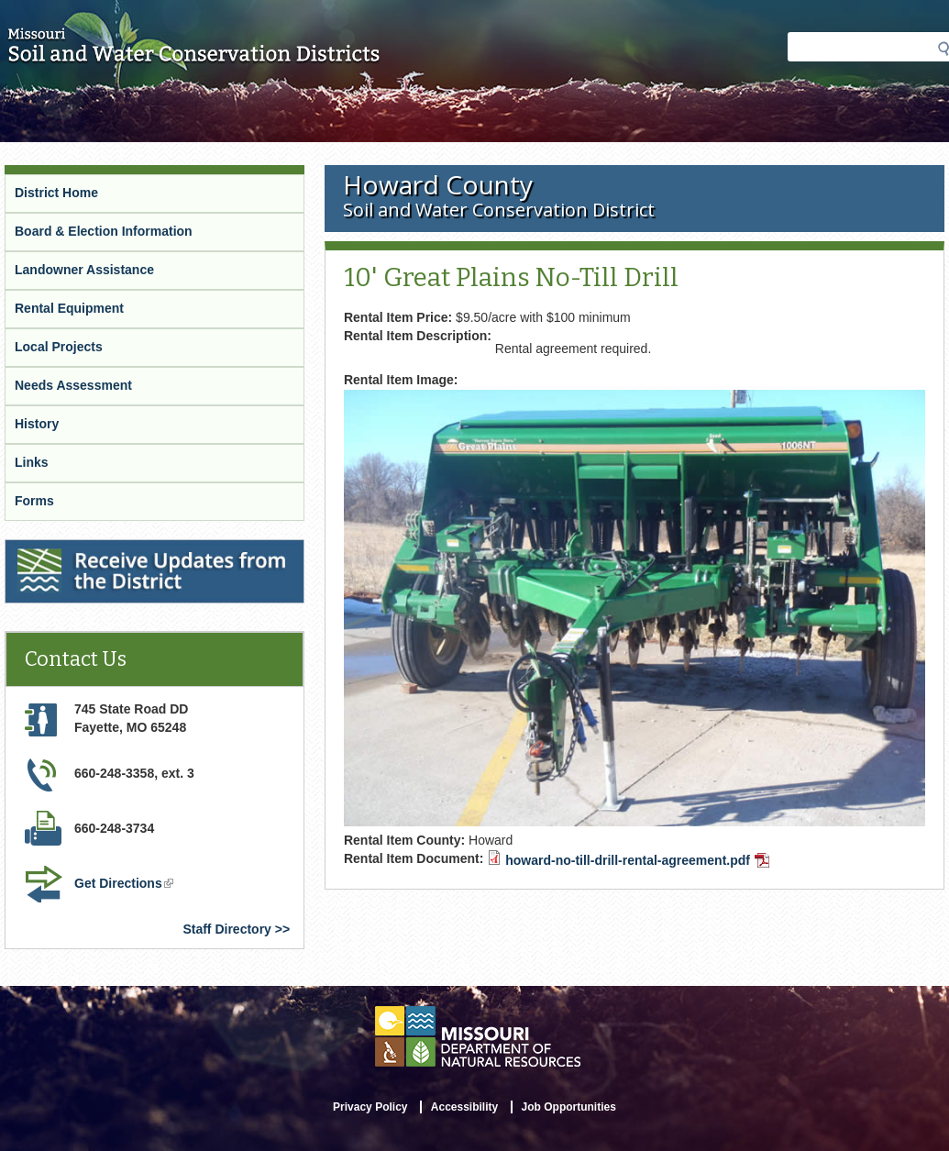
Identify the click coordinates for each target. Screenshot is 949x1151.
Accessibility (464, 1107)
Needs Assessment (73, 385)
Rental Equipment (69, 308)
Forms (34, 500)
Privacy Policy (370, 1107)
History (37, 423)
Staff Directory (226, 929)
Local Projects (59, 346)
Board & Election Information (104, 231)
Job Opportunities (569, 1107)
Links (32, 462)
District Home (56, 192)
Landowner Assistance (84, 269)
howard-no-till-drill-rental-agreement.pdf (637, 860)
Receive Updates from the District (107, 547)
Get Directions (123, 883)
